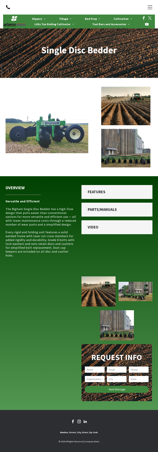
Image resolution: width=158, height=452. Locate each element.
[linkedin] (86, 7)
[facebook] (71, 7)
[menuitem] (39, 18)
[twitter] (150, 18)
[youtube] (147, 24)
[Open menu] (150, 7)
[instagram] (79, 7)
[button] (116, 192)
